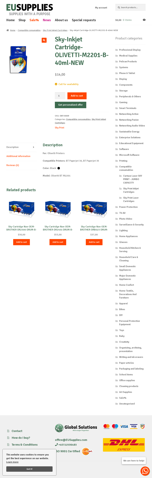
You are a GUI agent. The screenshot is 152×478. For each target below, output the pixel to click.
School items (126, 374)
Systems (123, 67)
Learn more (12, 462)
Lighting (123, 230)
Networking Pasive (129, 119)
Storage (123, 90)
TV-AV (122, 213)
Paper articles (126, 362)
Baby (122, 336)
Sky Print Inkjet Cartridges (55, 30)
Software (124, 149)
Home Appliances (128, 236)
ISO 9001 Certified (67, 451)
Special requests (84, 20)
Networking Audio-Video (132, 125)
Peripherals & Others (130, 96)
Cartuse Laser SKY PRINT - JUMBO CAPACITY (132, 179)
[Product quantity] (60, 95)
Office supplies (127, 380)
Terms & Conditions (25, 445)
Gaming (123, 102)
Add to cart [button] (21, 242)
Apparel (123, 303)
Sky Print (59, 127)
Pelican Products (128, 61)
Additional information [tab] (18, 156)
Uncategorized (127, 403)
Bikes (122, 309)
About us (61, 20)
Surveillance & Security (131, 224)
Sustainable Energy (129, 131)
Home (10, 20)
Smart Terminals (127, 108)
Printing (123, 160)
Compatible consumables (29, 30)
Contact (17, 431)
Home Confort (126, 284)
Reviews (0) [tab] (12, 165)
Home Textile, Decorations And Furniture (128, 294)
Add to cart (77, 95)
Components (126, 84)
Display (123, 79)
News (47, 20)
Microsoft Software (129, 155)
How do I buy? (21, 438)
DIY (121, 315)
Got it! (29, 469)
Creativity (124, 341)
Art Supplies (125, 392)
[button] (44, 40)
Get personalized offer (70, 104)
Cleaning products (128, 386)
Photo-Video (125, 218)
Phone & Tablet (127, 73)
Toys (121, 330)
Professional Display (130, 49)
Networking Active (129, 114)
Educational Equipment (131, 143)
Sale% (34, 20)
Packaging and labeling (131, 368)
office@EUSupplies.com (71, 440)
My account (101, 7)
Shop (22, 20)
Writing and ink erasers (131, 357)
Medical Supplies (128, 55)
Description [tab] (12, 147)
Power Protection (128, 207)
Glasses (123, 242)
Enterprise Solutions (130, 137)
